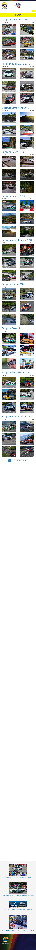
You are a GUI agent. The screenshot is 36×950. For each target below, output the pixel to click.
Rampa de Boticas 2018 (13, 196)
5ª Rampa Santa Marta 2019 (15, 107)
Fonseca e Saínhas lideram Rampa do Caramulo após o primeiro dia (18, 896)
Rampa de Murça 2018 (13, 284)
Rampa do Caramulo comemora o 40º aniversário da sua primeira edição (18, 910)
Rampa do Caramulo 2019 (14, 19)
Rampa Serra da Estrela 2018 (16, 416)
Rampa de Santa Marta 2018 (16, 372)
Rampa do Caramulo (11, 328)
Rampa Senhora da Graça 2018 (17, 240)
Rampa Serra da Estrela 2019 (16, 63)
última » (25, 460)
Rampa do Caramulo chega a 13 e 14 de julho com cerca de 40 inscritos (18, 931)
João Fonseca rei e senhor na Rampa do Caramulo (18, 877)
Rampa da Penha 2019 (13, 152)
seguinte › (19, 460)
